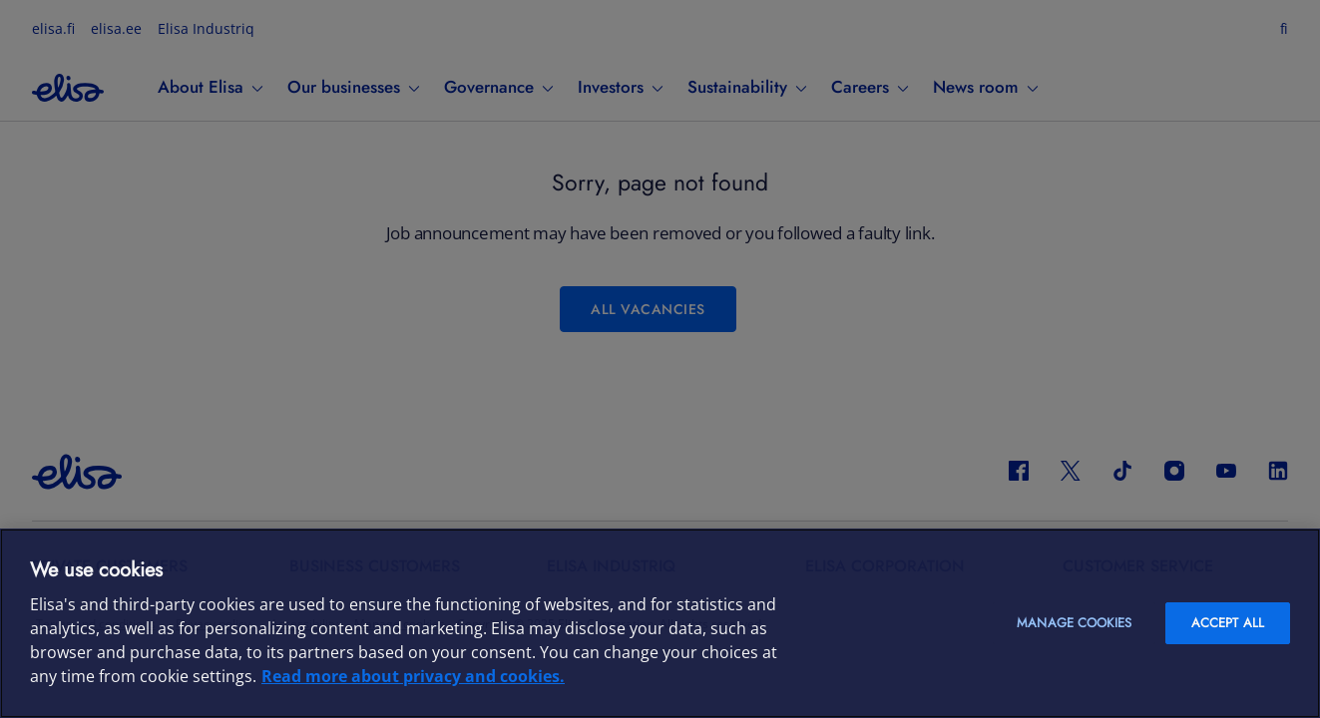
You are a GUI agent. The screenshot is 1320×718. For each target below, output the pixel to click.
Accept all (1227, 622)
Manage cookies (1074, 622)
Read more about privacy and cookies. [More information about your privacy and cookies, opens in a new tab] (413, 676)
